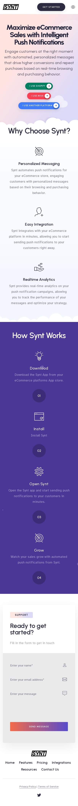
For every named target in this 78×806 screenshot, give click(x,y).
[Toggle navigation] (73, 7)
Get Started (51, 7)
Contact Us (50, 769)
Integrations (61, 762)
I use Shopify (40, 86)
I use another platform (40, 105)
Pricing (42, 762)
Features (25, 762)
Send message (39, 726)
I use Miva (40, 95)
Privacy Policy (27, 786)
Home (9, 762)
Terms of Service (48, 786)
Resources (29, 769)
